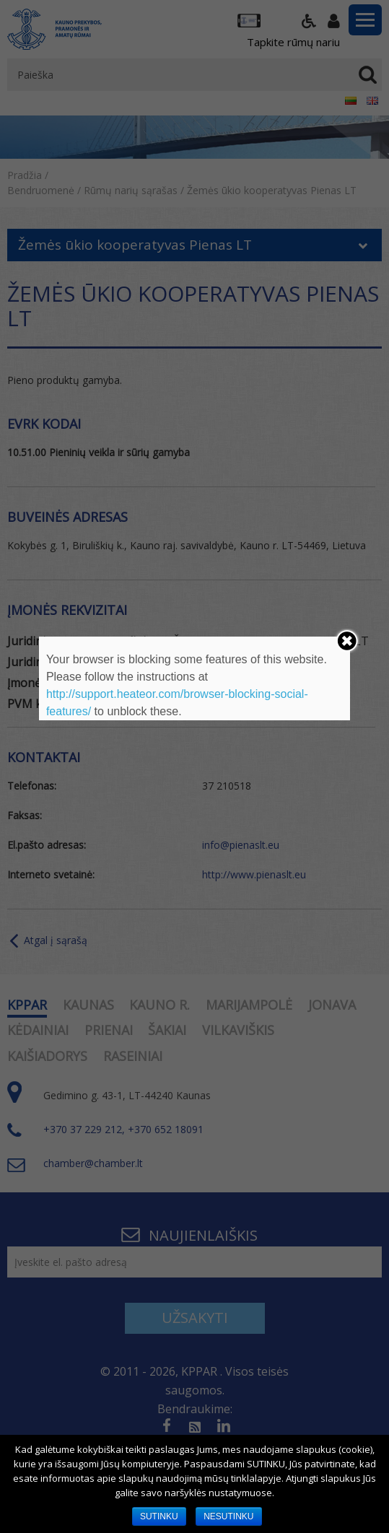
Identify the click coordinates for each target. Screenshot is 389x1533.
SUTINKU (159, 1516)
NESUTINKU (228, 1516)
